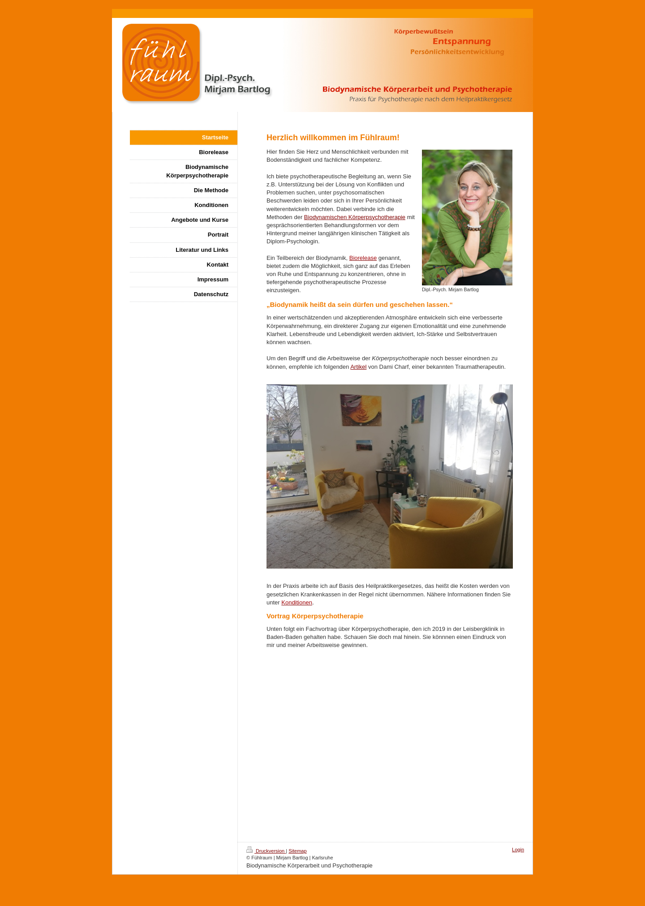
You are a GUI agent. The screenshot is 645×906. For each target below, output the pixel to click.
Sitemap (297, 851)
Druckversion (266, 851)
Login (518, 849)
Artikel (358, 366)
